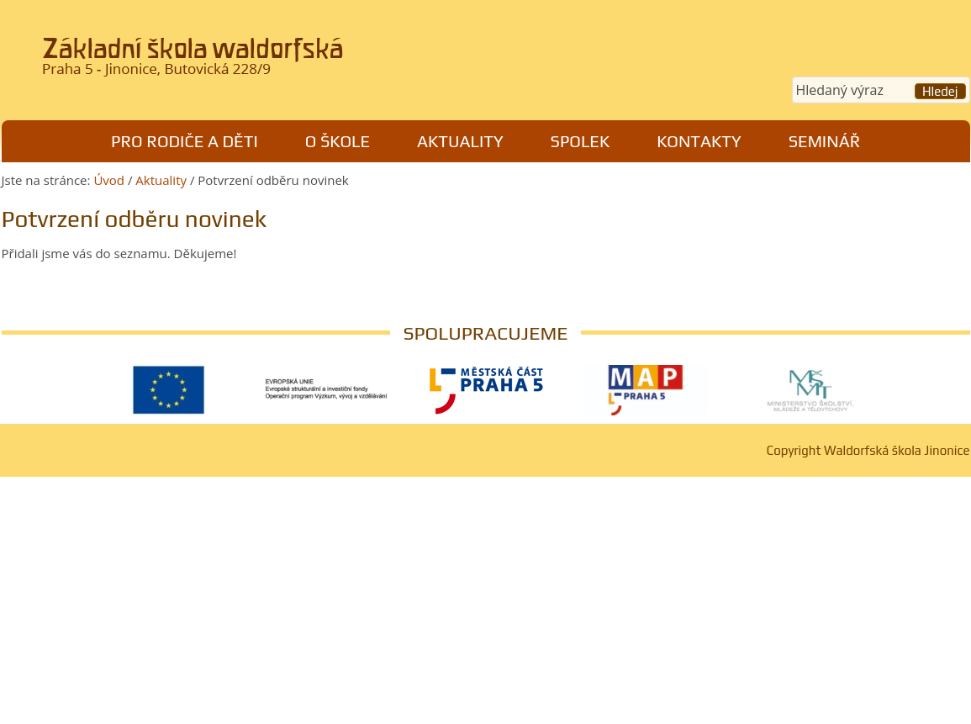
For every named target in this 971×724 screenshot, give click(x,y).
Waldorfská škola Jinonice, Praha (234, 62)
